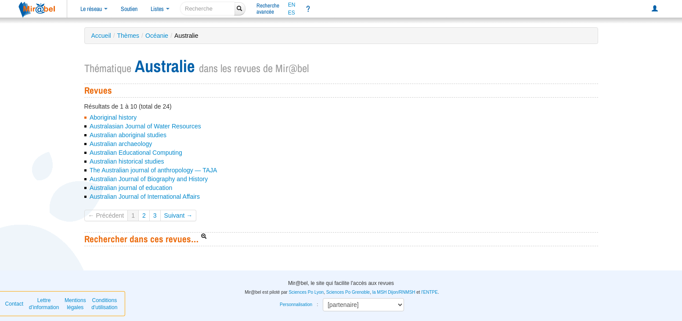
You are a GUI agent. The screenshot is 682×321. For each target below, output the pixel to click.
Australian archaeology (121, 143)
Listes (160, 9)
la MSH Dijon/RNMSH (393, 292)
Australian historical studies (127, 161)
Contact (14, 304)
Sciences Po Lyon (306, 292)
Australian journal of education (131, 187)
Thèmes (128, 35)
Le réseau (94, 9)
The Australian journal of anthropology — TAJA (153, 170)
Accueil (101, 35)
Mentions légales (75, 303)
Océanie (156, 35)
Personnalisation (296, 304)
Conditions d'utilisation (104, 303)
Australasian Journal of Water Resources (145, 126)
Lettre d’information (44, 303)
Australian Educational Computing (136, 152)
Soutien (129, 9)
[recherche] (207, 8)
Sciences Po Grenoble (348, 292)
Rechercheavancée (267, 8)
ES (291, 13)
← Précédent (106, 215)
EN (292, 5)
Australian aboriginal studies (128, 135)
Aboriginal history (113, 117)
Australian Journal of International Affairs (145, 196)
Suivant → (178, 215)
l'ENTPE (429, 292)
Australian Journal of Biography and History (149, 178)
